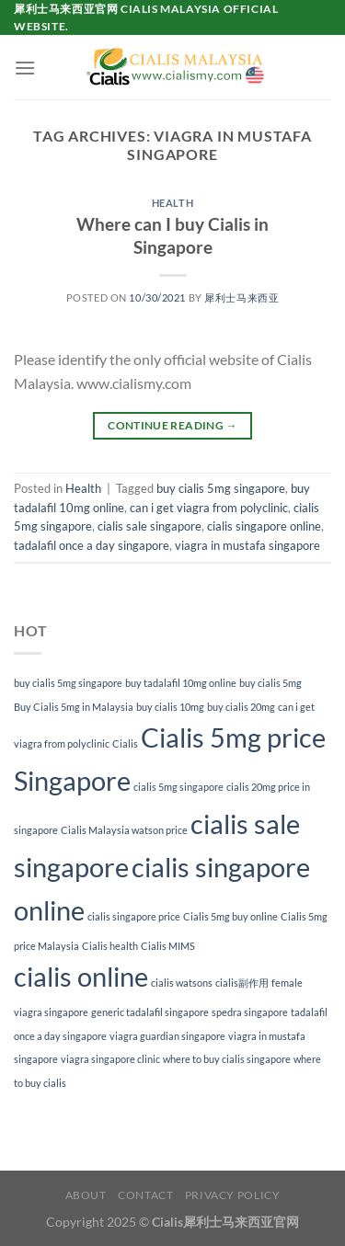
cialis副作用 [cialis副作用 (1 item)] (242, 983)
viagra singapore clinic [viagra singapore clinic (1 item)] (110, 1059)
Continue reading (172, 425)
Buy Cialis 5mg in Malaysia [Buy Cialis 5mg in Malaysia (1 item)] (73, 707)
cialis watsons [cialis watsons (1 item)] (182, 983)
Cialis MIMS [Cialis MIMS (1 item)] (168, 946)
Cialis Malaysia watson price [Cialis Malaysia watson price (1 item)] (124, 830)
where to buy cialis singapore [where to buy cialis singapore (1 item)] (227, 1059)
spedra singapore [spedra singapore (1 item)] (250, 1012)
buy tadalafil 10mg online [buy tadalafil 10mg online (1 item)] (180, 683)
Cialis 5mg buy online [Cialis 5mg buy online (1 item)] (230, 916)
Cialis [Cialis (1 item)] (125, 743)
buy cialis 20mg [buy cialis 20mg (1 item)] (241, 707)
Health (172, 203)
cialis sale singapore (149, 526)
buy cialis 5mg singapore (220, 488)
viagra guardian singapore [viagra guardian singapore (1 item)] (167, 1036)
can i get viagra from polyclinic (209, 507)
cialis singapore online (264, 526)
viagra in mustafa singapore (247, 545)
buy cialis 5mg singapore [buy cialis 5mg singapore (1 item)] (68, 683)
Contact (145, 1195)
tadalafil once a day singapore (91, 545)
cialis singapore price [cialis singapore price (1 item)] (133, 916)
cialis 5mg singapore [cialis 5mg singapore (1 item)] (178, 787)
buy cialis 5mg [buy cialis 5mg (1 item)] (270, 683)
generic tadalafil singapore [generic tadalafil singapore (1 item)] (150, 1012)
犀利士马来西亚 (241, 297)
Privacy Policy (233, 1195)
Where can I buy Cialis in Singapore (172, 235)
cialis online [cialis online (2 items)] (81, 976)
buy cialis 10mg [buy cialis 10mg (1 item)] (170, 707)
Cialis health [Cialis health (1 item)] (110, 946)
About (86, 1195)
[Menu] (25, 67)
